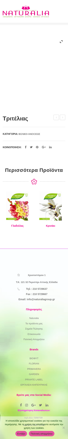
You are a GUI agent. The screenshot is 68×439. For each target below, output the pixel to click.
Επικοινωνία (34, 334)
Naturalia (34, 318)
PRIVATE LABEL (34, 379)
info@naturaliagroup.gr (41, 299)
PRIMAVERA (34, 369)
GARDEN (34, 374)
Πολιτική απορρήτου (41, 433)
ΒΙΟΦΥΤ (34, 358)
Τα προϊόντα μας (34, 323)
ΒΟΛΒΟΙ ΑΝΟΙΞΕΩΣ (29, 133)
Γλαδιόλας (17, 225)
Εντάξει (21, 433)
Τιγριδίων (56, 118)
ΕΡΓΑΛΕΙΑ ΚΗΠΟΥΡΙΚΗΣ (34, 384)
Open (58, 15)
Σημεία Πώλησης (34, 328)
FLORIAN (34, 363)
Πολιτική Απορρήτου (33, 339)
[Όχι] (63, 427)
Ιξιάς (62, 118)
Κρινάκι (50, 225)
